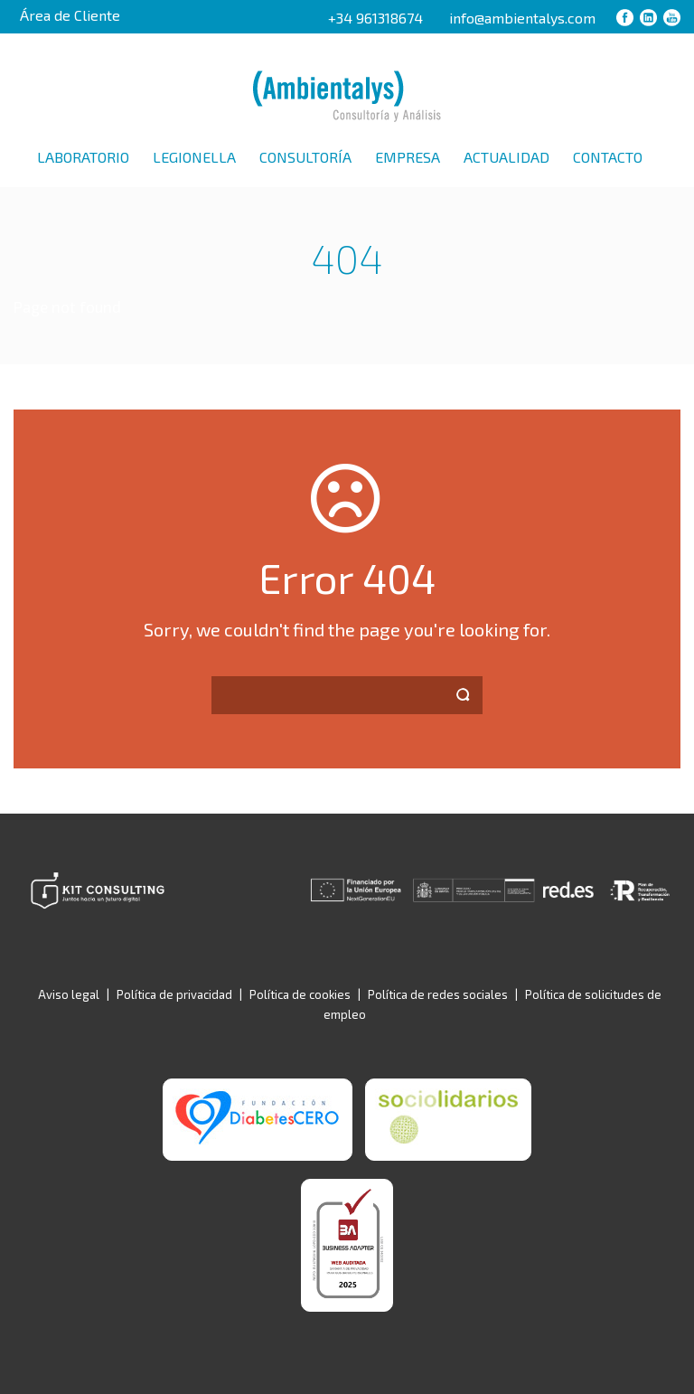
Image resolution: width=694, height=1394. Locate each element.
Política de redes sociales (438, 994)
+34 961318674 (375, 17)
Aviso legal (68, 994)
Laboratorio (83, 156)
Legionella (194, 156)
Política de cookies (300, 994)
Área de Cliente (70, 15)
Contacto (607, 156)
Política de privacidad (174, 994)
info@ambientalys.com (522, 17)
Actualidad (506, 156)
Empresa (407, 156)
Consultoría (305, 156)
